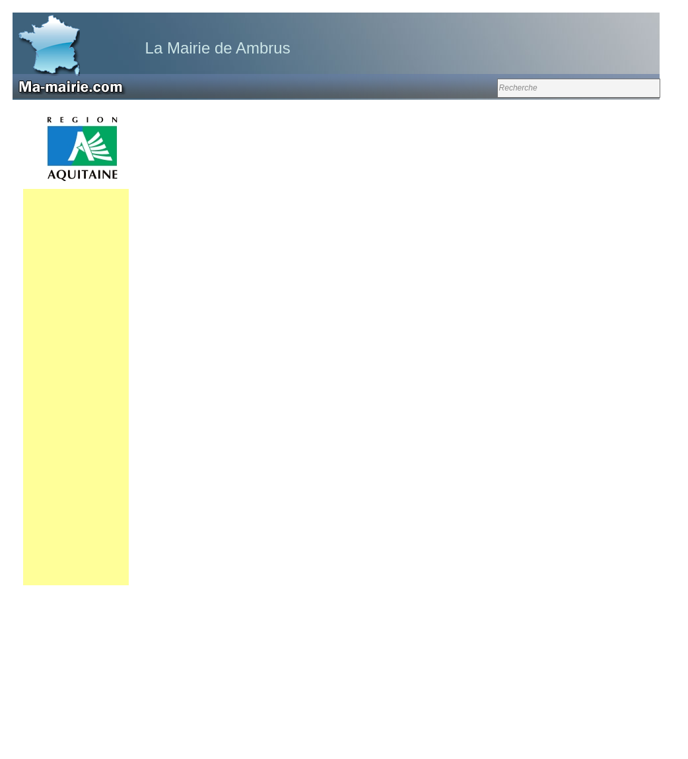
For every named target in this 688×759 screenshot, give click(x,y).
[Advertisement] (76, 387)
